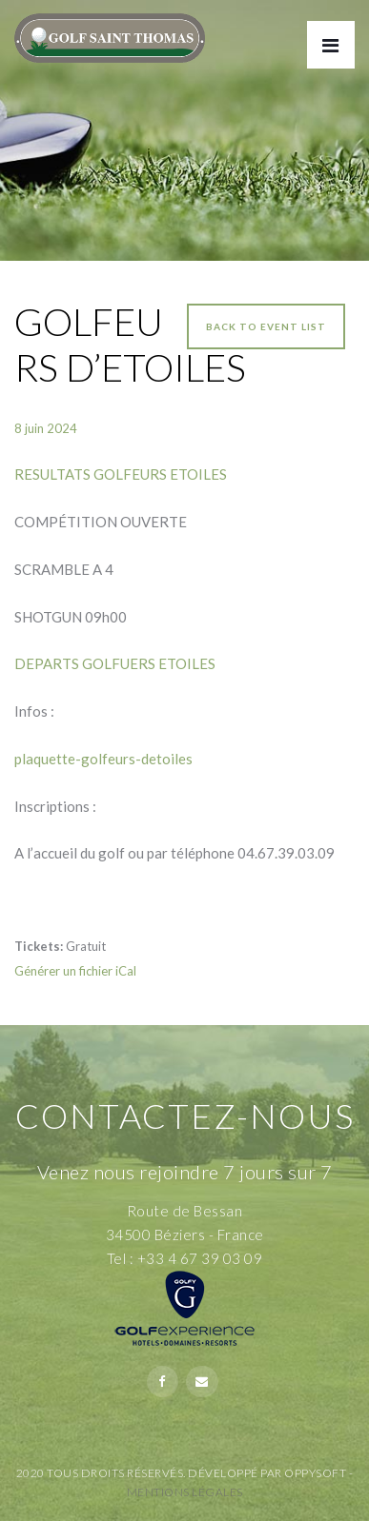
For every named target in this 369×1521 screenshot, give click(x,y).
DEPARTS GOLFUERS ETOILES (114, 663)
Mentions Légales (185, 1492)
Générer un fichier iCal (75, 970)
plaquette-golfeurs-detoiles (103, 758)
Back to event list (266, 326)
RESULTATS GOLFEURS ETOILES (120, 474)
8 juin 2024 (45, 428)
